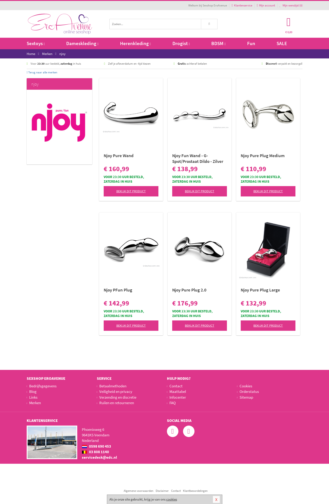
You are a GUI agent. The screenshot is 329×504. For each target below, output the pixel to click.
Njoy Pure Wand (119, 155)
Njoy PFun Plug (118, 290)
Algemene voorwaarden (138, 491)
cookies (171, 499)
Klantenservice (242, 5)
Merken (35, 402)
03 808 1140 (95, 451)
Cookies (246, 386)
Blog (33, 391)
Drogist (181, 43)
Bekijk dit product (131, 191)
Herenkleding (135, 43)
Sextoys (36, 43)
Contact (176, 386)
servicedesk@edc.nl (99, 457)
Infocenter (177, 397)
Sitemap (246, 397)
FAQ (172, 402)
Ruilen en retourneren (116, 402)
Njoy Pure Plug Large (260, 290)
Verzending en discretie (117, 397)
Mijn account (266, 5)
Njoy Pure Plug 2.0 (189, 290)
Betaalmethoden (112, 386)
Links (33, 397)
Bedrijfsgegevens (43, 386)
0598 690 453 (96, 446)
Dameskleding (82, 43)
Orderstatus (249, 391)
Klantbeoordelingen (195, 491)
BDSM (218, 43)
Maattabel (177, 391)
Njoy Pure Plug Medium (263, 155)
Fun (251, 43)
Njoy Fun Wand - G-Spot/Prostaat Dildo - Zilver (197, 158)
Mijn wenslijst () (291, 5)
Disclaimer (162, 491)
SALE (282, 43)
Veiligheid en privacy (115, 391)
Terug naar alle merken (42, 72)
